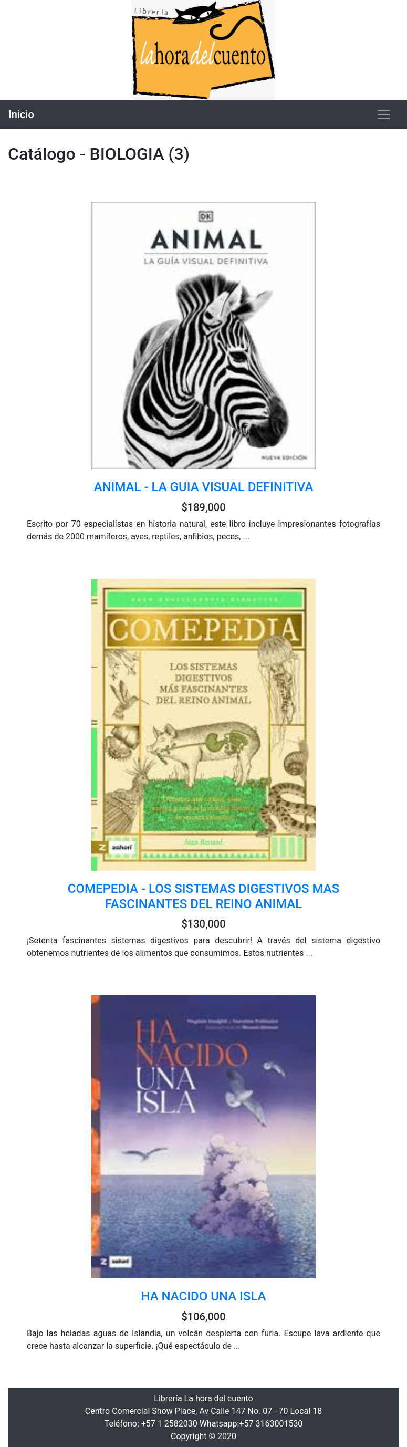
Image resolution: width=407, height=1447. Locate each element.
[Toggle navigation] (384, 114)
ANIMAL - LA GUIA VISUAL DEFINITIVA (204, 487)
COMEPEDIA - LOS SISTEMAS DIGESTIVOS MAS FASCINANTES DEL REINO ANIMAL (204, 896)
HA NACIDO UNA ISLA (203, 1296)
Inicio (21, 114)
